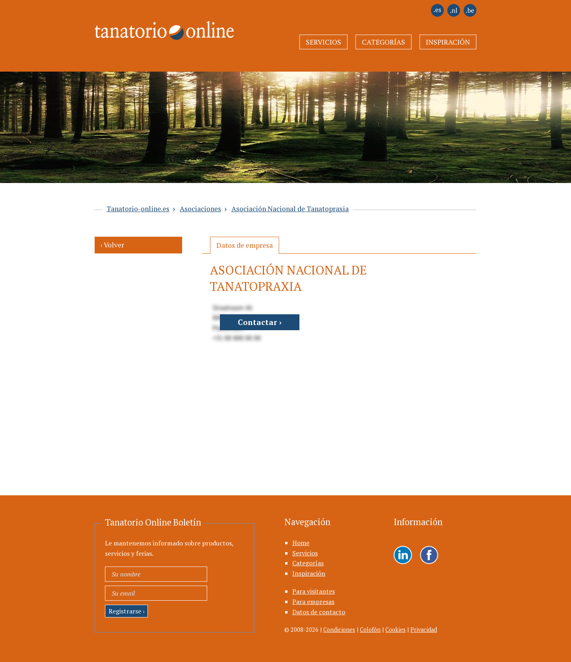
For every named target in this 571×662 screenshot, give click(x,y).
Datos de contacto (318, 611)
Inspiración (448, 42)
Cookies (395, 629)
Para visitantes (313, 591)
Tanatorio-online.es (138, 208)
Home (300, 542)
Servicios (323, 42)
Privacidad (423, 629)
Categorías (383, 42)
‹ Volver (112, 244)
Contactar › (260, 322)
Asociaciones (200, 208)
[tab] (244, 245)
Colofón (370, 629)
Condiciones (339, 629)
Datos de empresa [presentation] (244, 245)
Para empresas (313, 601)
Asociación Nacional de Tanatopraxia (290, 208)
